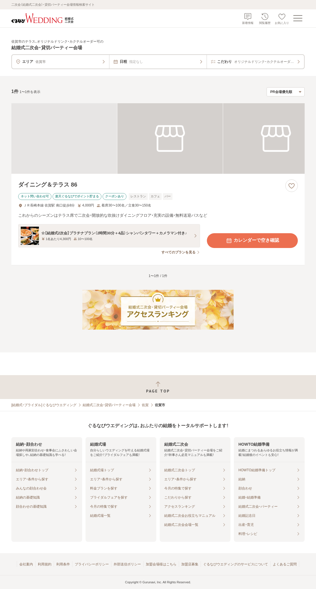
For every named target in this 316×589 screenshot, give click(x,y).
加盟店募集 (189, 564)
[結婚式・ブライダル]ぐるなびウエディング (43, 405)
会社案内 (26, 564)
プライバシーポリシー (92, 564)
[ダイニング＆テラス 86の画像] (158, 138)
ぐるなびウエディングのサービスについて (235, 564)
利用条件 (63, 564)
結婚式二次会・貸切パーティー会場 (109, 405)
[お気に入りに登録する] (291, 185)
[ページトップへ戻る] (158, 387)
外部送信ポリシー (127, 564)
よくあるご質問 (285, 564)
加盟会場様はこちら (161, 564)
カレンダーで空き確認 (252, 240)
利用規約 (44, 564)
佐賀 (145, 405)
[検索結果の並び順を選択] (286, 91)
